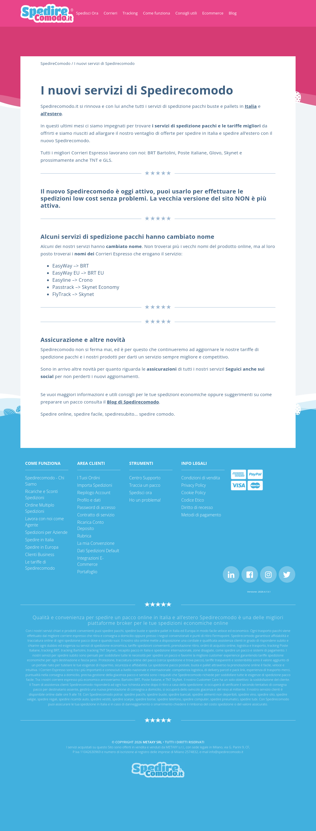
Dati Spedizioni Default (98, 550)
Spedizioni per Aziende (46, 532)
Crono (86, 280)
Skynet (86, 294)
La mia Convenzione (96, 543)
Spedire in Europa (41, 547)
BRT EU (96, 273)
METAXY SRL (152, 742)
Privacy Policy (193, 485)
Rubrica (84, 536)
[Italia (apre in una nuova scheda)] (251, 106)
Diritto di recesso (197, 507)
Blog (233, 13)
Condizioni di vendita (200, 478)
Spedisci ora (140, 492)
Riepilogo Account (93, 492)
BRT (84, 265)
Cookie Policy (193, 492)
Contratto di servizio (96, 515)
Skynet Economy (100, 287)
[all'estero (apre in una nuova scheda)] (51, 113)
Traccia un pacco (144, 485)
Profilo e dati (89, 500)
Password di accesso (96, 507)
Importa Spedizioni (94, 485)
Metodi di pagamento (201, 515)
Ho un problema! (145, 500)
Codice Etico (192, 500)
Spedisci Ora (87, 13)
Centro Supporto (145, 478)
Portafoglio (87, 571)
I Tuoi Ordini (88, 478)
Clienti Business (39, 554)
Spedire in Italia (39, 539)
